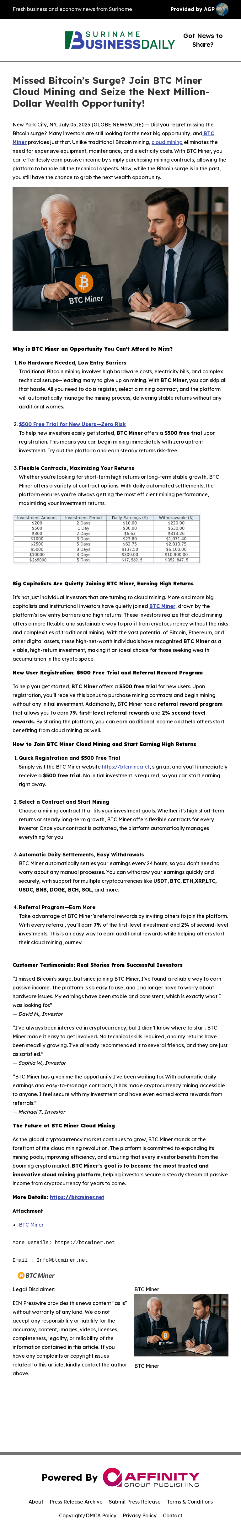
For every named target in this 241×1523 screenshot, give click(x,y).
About (36, 1502)
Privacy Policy (140, 1515)
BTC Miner (31, 1225)
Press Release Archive (76, 1502)
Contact (172, 1515)
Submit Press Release (135, 1502)
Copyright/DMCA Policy (87, 1515)
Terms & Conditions (190, 1502)
